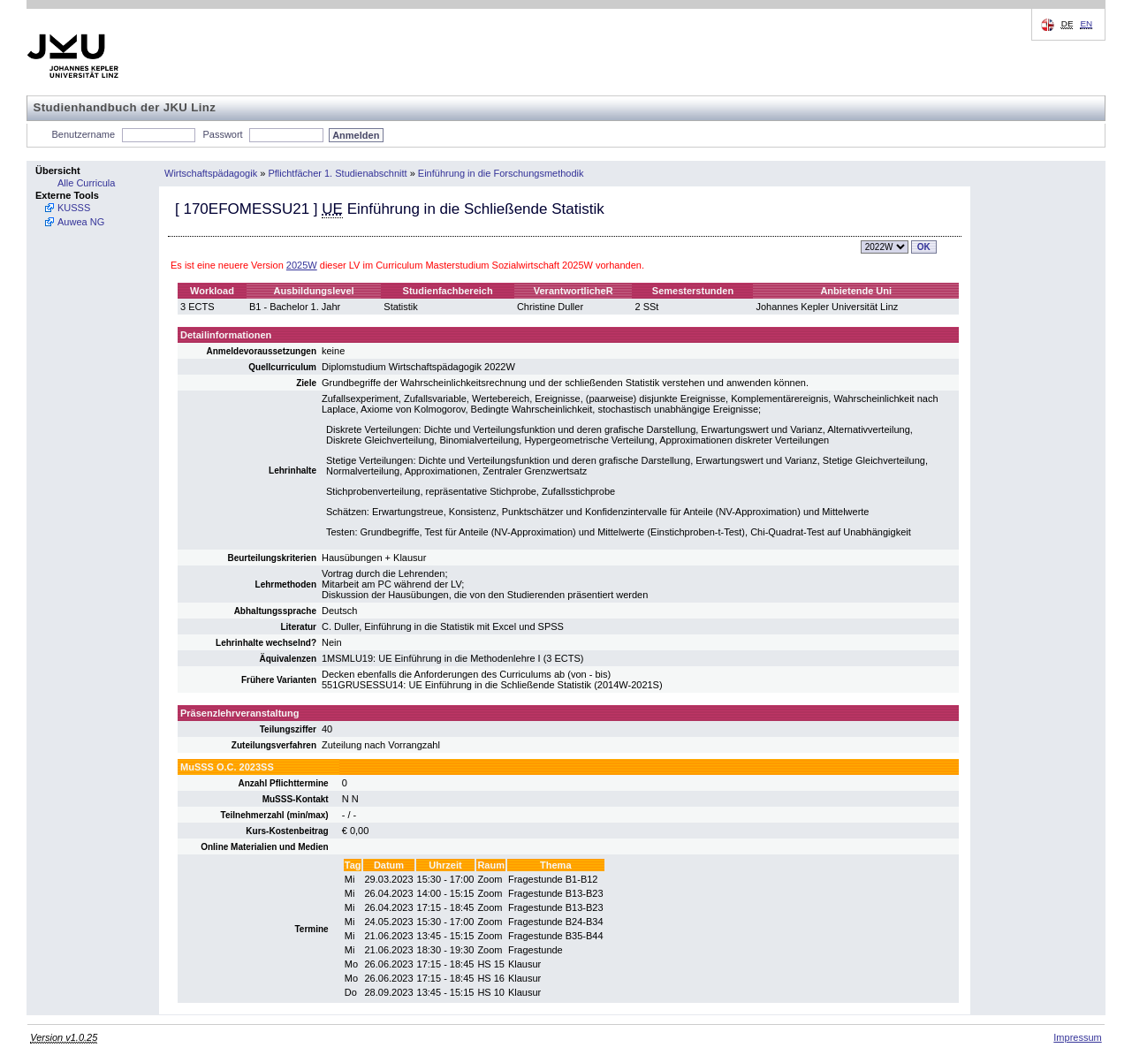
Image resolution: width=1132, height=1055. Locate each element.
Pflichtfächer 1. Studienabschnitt (337, 173)
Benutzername (84, 134)
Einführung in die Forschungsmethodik (501, 173)
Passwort (222, 134)
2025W (301, 265)
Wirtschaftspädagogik (210, 173)
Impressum (1077, 1037)
